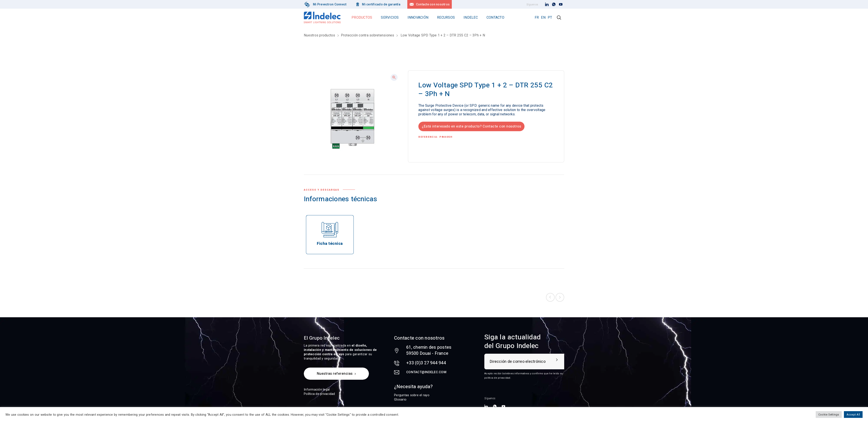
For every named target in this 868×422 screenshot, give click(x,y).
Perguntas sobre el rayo (411, 395)
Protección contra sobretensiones (367, 35)
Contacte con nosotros (433, 4)
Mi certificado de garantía (381, 4)
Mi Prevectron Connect (329, 4)
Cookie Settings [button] (828, 414)
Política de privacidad (319, 394)
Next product (560, 297)
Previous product (550, 297)
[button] (394, 77)
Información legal (317, 389)
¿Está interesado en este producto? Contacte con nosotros (471, 126)
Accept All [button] (853, 414)
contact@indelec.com (426, 372)
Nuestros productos (319, 35)
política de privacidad (497, 377)
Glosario (400, 399)
